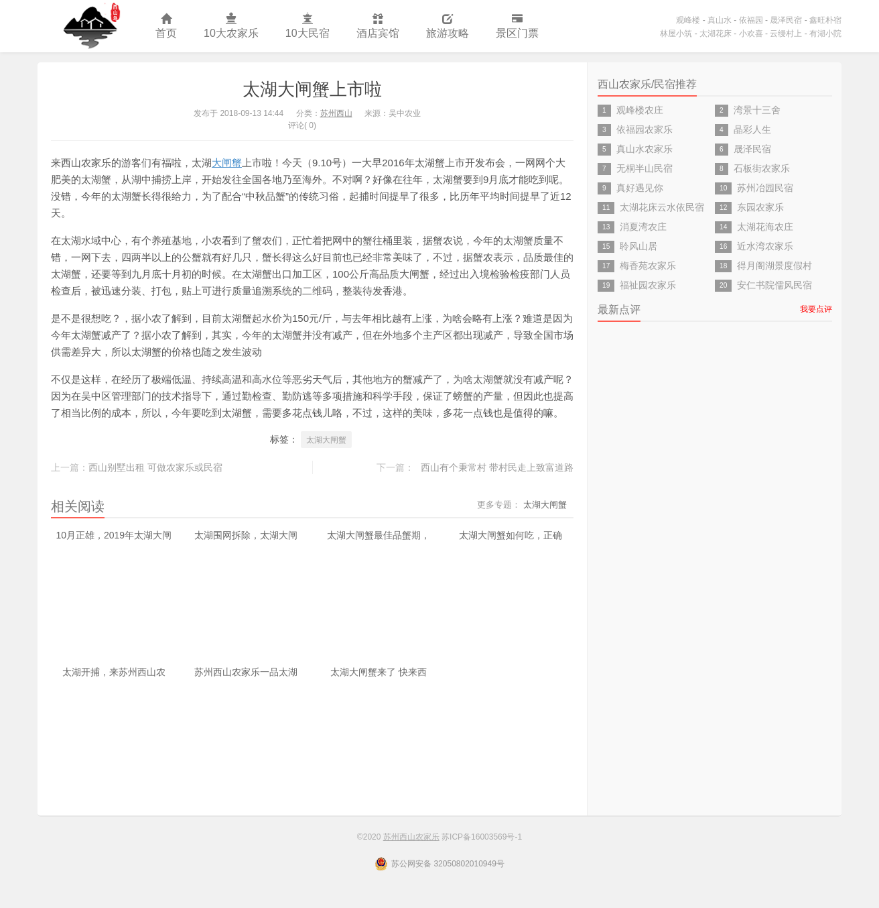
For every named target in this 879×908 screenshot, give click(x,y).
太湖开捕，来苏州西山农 (113, 672)
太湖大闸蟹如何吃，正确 (510, 535)
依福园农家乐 (644, 129)
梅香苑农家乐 (648, 265)
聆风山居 (638, 246)
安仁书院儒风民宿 (774, 285)
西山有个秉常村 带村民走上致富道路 (497, 467)
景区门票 (517, 26)
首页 (166, 26)
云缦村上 (786, 33)
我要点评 (816, 309)
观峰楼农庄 (639, 110)
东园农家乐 (760, 207)
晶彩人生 (752, 129)
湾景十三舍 (757, 110)
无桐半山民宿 (644, 168)
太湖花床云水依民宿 (662, 207)
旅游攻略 (447, 26)
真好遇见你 (639, 187)
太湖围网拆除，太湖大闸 (245, 535)
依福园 (751, 20)
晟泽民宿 (786, 20)
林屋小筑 (676, 33)
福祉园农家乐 (648, 285)
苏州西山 (336, 113)
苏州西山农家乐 (90, 26)
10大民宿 (307, 26)
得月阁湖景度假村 (774, 265)
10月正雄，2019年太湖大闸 (114, 535)
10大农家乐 (231, 26)
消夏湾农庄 (643, 226)
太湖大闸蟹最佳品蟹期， (378, 535)
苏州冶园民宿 (765, 187)
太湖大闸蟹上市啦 (312, 89)
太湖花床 (715, 33)
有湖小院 (825, 33)
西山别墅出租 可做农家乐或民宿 (155, 467)
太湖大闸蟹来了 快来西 (378, 672)
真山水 (719, 20)
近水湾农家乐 (765, 246)
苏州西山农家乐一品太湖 (245, 672)
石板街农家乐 (762, 168)
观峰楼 (688, 20)
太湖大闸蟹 (326, 440)
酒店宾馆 (377, 26)
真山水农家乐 (644, 149)
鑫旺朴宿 (825, 20)
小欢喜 (751, 33)
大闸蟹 (227, 162)
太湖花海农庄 (765, 226)
